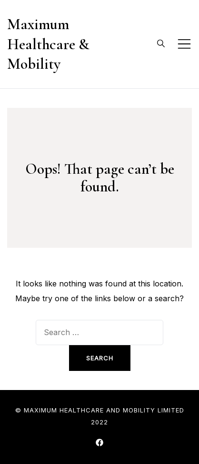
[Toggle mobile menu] (184, 44)
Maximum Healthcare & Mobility (48, 44)
